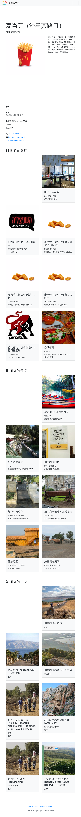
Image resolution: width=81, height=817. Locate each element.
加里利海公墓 (15, 511)
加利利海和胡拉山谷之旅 (58, 669)
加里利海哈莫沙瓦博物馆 (58, 511)
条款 (36, 806)
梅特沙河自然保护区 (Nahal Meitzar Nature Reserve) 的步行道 (56, 781)
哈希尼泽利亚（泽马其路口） (22, 243)
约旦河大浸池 (15, 461)
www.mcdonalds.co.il (16, 141)
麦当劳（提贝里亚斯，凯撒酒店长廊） (58, 243)
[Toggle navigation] (75, 3)
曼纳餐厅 (49, 347)
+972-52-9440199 (15, 134)
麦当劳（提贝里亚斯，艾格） (22, 296)
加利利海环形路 (53, 622)
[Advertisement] (40, 15)
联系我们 (49, 806)
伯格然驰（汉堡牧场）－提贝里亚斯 (22, 349)
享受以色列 (13, 2)
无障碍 (42, 806)
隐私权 (31, 806)
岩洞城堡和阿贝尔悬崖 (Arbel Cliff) (57, 721)
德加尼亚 (13, 561)
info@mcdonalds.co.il (16, 137)
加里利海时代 (51, 461)
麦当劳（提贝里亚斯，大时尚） (58, 296)
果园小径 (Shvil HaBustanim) (16, 780)
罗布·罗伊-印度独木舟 (56, 412)
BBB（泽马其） (53, 192)
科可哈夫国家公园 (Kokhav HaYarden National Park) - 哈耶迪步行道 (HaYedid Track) (22, 724)
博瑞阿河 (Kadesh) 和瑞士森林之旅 (21, 671)
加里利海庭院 (51, 561)
